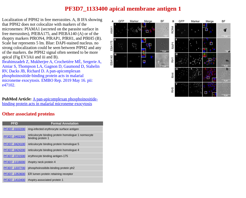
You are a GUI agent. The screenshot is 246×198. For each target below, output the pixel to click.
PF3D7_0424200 (14, 150)
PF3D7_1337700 (14, 167)
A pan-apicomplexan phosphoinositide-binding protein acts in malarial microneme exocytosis (50, 101)
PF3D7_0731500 (14, 156)
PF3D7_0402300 (14, 136)
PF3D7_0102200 (14, 129)
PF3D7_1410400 (14, 179)
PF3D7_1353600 (14, 173)
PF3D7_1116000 (14, 161)
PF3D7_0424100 (14, 144)
